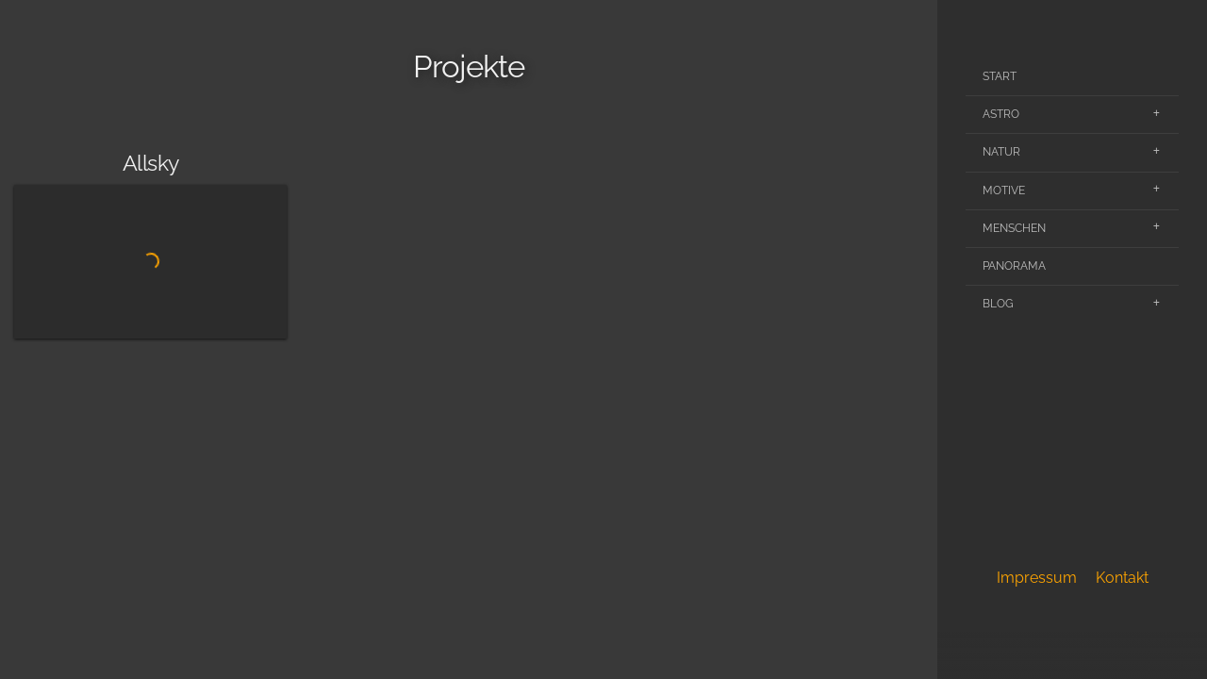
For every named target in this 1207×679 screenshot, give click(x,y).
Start (1000, 76)
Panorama (1014, 266)
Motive (1004, 190)
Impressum (1037, 578)
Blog (998, 303)
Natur (1001, 151)
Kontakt (1122, 578)
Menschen (1014, 228)
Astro (1001, 114)
